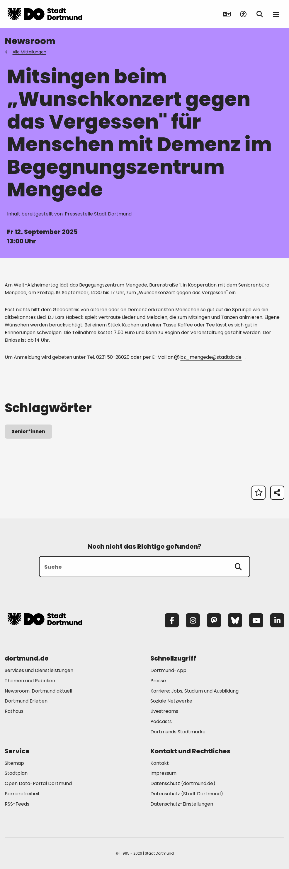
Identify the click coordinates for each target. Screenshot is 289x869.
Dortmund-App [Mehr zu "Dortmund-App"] (168, 670)
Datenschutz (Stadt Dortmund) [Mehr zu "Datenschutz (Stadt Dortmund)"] (186, 793)
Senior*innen (28, 431)
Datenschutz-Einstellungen (181, 804)
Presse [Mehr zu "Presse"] (158, 680)
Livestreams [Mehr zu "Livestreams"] (164, 711)
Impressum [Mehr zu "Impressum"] (163, 773)
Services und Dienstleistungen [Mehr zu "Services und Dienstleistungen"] (39, 670)
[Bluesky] (235, 620)
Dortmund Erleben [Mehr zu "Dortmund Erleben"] (26, 701)
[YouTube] (256, 620)
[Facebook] (172, 620)
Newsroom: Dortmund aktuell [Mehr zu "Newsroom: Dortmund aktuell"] (38, 691)
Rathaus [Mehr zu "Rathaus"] (14, 711)
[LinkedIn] (277, 620)
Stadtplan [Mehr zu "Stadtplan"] (16, 773)
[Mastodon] (214, 620)
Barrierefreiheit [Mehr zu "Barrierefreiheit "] (22, 793)
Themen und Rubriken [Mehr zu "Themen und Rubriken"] (30, 680)
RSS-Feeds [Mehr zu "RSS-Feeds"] (17, 804)
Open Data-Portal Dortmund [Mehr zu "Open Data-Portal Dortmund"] (38, 783)
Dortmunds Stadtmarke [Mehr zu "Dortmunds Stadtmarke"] (177, 731)
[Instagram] (193, 620)
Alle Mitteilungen (26, 52)
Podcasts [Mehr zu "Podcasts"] (161, 721)
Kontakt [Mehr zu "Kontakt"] (159, 763)
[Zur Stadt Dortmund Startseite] (45, 14)
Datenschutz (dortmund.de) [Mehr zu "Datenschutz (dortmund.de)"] (182, 783)
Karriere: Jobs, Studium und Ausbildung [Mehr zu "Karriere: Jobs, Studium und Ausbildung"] (194, 691)
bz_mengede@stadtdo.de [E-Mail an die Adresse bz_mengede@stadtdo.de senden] (208, 357)
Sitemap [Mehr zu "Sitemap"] (14, 763)
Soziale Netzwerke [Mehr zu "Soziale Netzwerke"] (171, 701)
